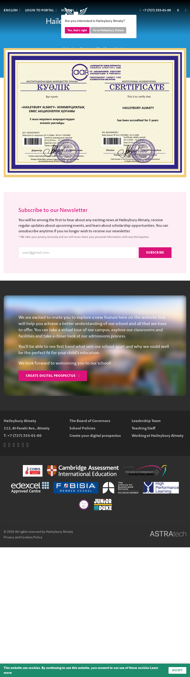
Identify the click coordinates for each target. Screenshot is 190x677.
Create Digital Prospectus (53, 376)
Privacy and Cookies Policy (23, 537)
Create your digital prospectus (95, 435)
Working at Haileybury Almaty (158, 435)
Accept (177, 670)
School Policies (82, 428)
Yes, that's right (77, 30)
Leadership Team (146, 421)
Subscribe (155, 252)
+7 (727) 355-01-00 (24, 435)
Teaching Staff (143, 428)
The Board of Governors (89, 421)
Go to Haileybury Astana (108, 30)
